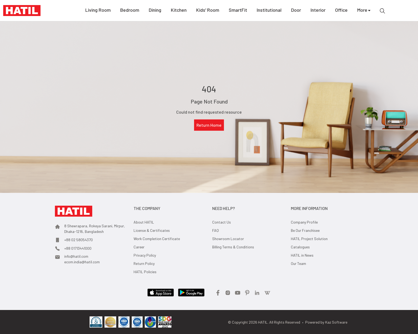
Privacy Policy (145, 255)
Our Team (298, 263)
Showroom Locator (228, 238)
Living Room (98, 11)
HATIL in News (302, 255)
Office (341, 11)
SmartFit (238, 11)
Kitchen (179, 11)
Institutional (269, 11)
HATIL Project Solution (309, 238)
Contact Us (221, 222)
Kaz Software (336, 322)
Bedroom (129, 11)
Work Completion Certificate (157, 238)
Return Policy (144, 263)
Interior (318, 11)
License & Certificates (152, 230)
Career (139, 247)
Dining (155, 11)
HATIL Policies (145, 271)
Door (296, 11)
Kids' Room (207, 11)
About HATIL (144, 222)
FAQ (215, 230)
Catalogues (300, 247)
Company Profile (304, 222)
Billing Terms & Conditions (233, 247)
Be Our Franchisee (305, 230)
